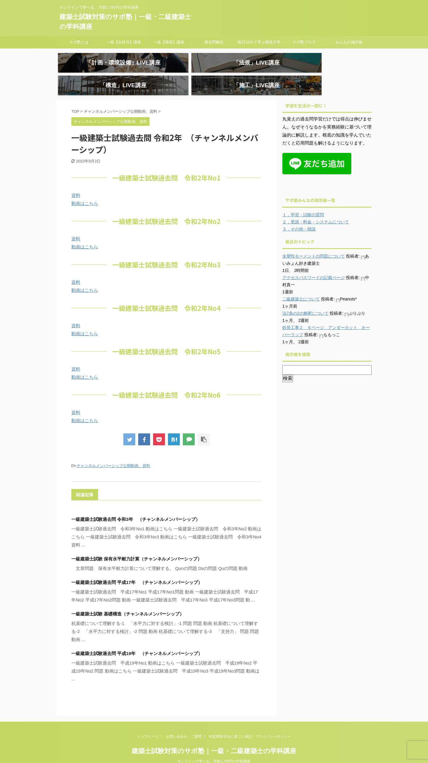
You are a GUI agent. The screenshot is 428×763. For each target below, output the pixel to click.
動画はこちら (84, 190)
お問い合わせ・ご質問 (184, 724)
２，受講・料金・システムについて (315, 209)
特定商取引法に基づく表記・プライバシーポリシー (250, 724)
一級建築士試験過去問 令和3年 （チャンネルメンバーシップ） (135, 506)
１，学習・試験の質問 (303, 202)
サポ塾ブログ (304, 42)
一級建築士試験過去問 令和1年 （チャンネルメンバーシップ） (152, 687)
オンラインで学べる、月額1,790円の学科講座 (214, 749)
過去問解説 (214, 42)
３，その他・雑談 (299, 216)
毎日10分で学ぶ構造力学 (258, 42)
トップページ (147, 724)
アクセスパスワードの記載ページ (313, 265)
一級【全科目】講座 (123, 42)
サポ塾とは (79, 42)
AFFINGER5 (300, 755)
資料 (75, 182)
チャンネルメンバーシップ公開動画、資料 (113, 453)
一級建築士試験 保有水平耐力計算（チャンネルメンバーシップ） (136, 546)
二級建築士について (301, 286)
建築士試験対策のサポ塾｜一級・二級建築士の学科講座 (214, 738)
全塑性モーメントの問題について (313, 243)
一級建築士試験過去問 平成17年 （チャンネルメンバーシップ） (136, 569)
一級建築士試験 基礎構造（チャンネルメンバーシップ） (127, 601)
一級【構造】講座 (168, 42)
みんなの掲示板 (349, 42)
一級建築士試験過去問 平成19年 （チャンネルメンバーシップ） (136, 640)
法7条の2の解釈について (305, 300)
